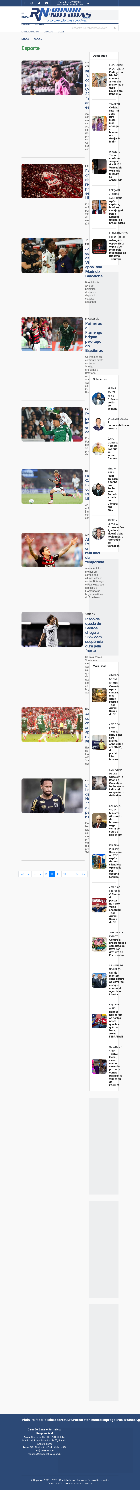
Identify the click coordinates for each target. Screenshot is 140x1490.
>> (84, 874)
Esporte (26, 24)
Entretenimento (30, 31)
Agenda (38, 39)
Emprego (48, 31)
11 (65, 874)
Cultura (39, 24)
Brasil (61, 31)
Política (36, 1420)
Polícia (47, 1420)
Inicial (26, 1420)
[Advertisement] (80, 15)
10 (58, 874)
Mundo (25, 39)
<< (22, 874)
